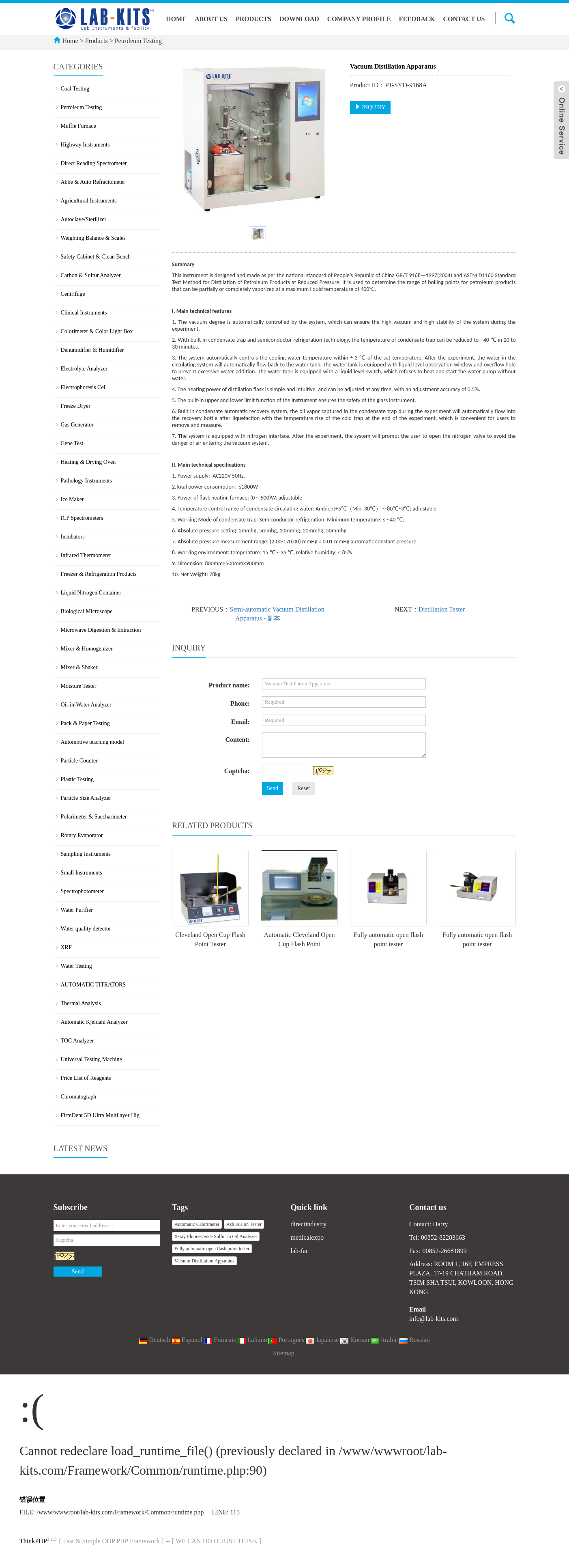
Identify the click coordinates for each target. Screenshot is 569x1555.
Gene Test (72, 443)
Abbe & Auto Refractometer (93, 182)
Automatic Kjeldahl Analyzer (94, 1022)
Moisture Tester (79, 686)
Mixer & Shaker (79, 667)
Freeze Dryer (75, 406)
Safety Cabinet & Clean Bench (96, 257)
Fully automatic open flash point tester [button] (211, 1248)
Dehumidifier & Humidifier (92, 350)
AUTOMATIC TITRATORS (93, 985)
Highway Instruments (85, 145)
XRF (66, 947)
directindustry (309, 1224)
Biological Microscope (87, 611)
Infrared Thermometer (86, 555)
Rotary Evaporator (82, 835)
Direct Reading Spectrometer (94, 163)
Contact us (464, 18)
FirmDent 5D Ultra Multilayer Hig (100, 1115)
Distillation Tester (442, 609)
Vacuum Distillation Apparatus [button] (204, 1261)
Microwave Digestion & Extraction (101, 630)
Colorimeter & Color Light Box (97, 331)
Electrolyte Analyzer (84, 369)
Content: (237, 739)
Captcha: (237, 770)
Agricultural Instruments (89, 201)
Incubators (73, 537)
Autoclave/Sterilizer (84, 219)
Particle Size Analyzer (86, 798)
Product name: (228, 685)
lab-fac (300, 1250)
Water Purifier (77, 910)
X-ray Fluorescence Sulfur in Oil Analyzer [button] (215, 1236)
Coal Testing (75, 89)
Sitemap (283, 1353)
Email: (240, 721)
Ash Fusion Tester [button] (244, 1224)
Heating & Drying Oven (88, 462)
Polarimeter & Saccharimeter (94, 817)
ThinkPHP (33, 1541)
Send (272, 788)
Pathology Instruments (86, 481)
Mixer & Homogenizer (87, 649)
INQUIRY (370, 107)
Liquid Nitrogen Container (91, 593)
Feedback (417, 18)
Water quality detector (86, 929)
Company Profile (359, 18)
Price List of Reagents (86, 1078)
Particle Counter (79, 761)
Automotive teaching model (92, 742)
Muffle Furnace (78, 126)
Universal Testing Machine (91, 1059)
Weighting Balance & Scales (93, 238)
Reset (303, 788)
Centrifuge (73, 294)
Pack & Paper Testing (85, 723)
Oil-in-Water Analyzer (86, 705)
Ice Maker (72, 499)
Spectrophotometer (82, 891)
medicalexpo (307, 1237)
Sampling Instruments (86, 854)
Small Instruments (81, 873)
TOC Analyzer (77, 1041)
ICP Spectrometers (82, 518)
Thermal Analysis (81, 1003)
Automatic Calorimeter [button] (196, 1224)
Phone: (240, 703)
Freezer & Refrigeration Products (99, 574)
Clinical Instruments (84, 313)
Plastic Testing (77, 779)
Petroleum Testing (137, 40)
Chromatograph (79, 1097)
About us (211, 18)
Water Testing (76, 966)
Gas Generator (77, 425)
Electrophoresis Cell (84, 387)
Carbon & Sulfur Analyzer (91, 275)
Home (176, 18)
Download (299, 18)
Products (253, 18)
